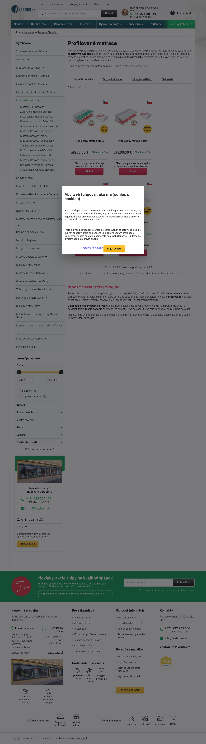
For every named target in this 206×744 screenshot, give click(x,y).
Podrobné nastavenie (92, 247)
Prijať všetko (114, 248)
